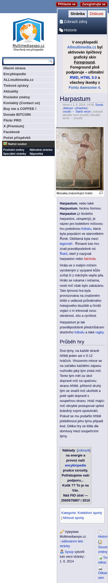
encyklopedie (75, 465)
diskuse (68, 108)
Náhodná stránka (41, 149)
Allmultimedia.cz (81, 47)
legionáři (66, 244)
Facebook (11, 132)
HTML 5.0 (89, 77)
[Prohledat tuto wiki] (25, 61)
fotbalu (86, 229)
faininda (90, 259)
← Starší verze (81, 111)
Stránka (78, 14)
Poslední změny (16, 97)
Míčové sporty (73, 518)
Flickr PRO (12, 120)
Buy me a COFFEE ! (19, 109)
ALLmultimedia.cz (18, 80)
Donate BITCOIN (17, 114)
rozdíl (66, 111)
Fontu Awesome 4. (85, 87)
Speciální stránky (14, 153)
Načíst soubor (17, 143)
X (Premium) (13, 126)
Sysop (99, 104)
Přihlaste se (67, 4)
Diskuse (96, 14)
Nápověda (36, 153)
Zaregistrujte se (94, 4)
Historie (70, 30)
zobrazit (83, 450)
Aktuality (10, 91)
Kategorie (68, 513)
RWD (74, 77)
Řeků (64, 254)
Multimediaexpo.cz (28, 33)
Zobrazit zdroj (75, 22)
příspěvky (81, 108)
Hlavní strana (14, 68)
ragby (99, 332)
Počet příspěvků (17, 138)
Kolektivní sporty (89, 513)
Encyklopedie (14, 74)
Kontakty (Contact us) (21, 103)
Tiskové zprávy (15, 86)
